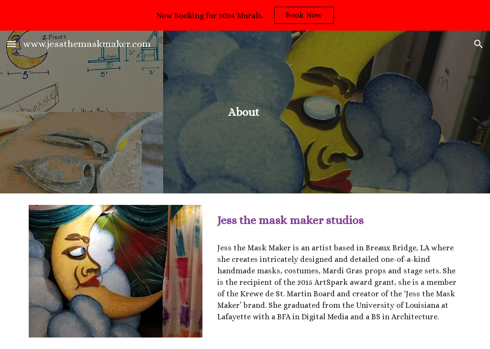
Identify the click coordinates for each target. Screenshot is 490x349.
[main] (244, 112)
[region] (245, 15)
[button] (11, 44)
